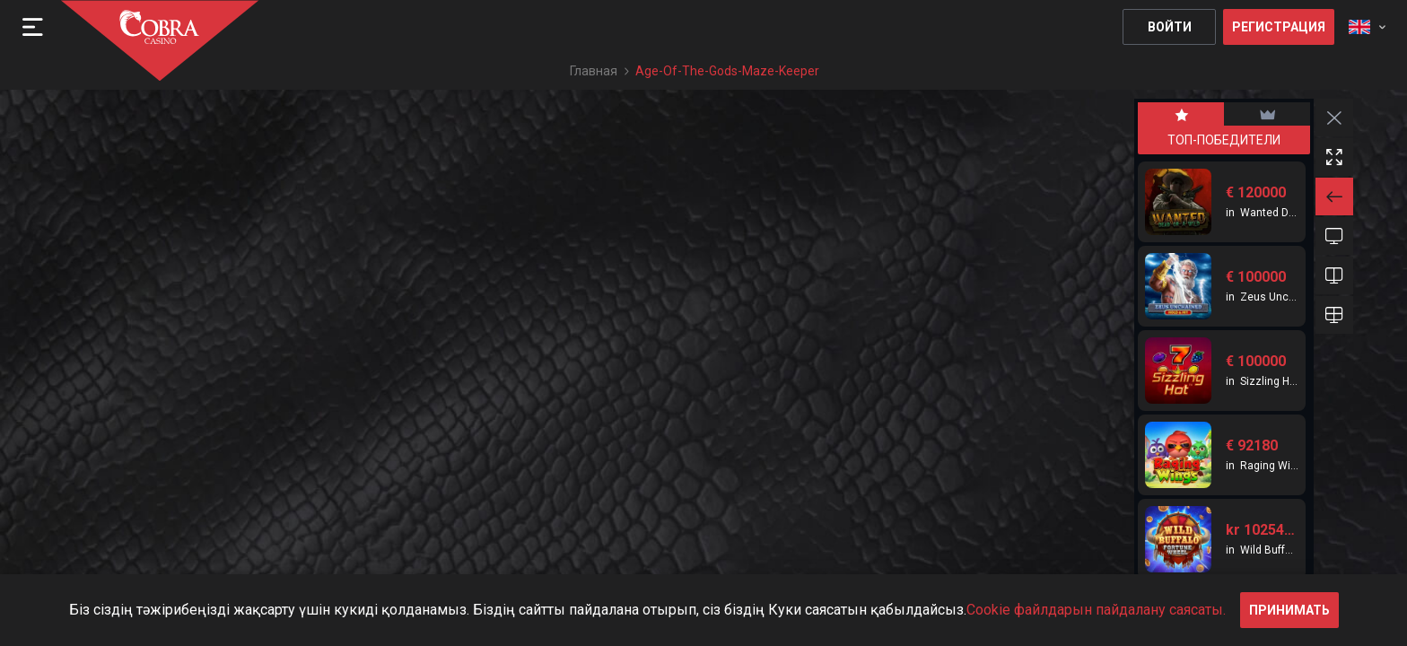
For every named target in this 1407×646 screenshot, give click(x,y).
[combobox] (1367, 27)
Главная (593, 71)
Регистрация (1278, 27)
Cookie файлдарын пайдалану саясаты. (1096, 609)
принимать (1289, 610)
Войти (1170, 27)
